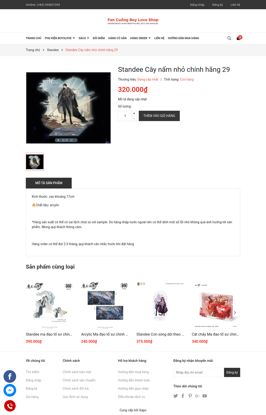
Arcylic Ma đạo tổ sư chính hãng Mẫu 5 (105, 334)
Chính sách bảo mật (77, 372)
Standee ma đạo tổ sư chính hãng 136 (50, 334)
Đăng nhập (197, 4)
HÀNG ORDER (139, 38)
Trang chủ (33, 38)
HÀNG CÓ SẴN (117, 38)
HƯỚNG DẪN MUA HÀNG (183, 38)
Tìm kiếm (32, 372)
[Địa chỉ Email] (206, 372)
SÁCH (83, 38)
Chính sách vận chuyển (79, 380)
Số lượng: (125, 106)
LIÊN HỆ (159, 38)
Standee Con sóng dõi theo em (160, 334)
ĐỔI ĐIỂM (99, 38)
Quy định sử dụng (75, 397)
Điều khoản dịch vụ (131, 397)
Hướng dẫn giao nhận (133, 388)
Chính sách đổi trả (76, 388)
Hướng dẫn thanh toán (134, 380)
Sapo (143, 410)
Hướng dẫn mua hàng (133, 372)
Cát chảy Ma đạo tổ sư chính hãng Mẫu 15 (216, 334)
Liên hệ (235, 4)
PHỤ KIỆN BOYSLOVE (58, 38)
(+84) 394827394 (48, 4)
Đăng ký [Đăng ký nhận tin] (232, 372)
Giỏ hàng (32, 397)
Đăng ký (217, 4)
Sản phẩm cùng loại (50, 267)
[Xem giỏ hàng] (238, 38)
